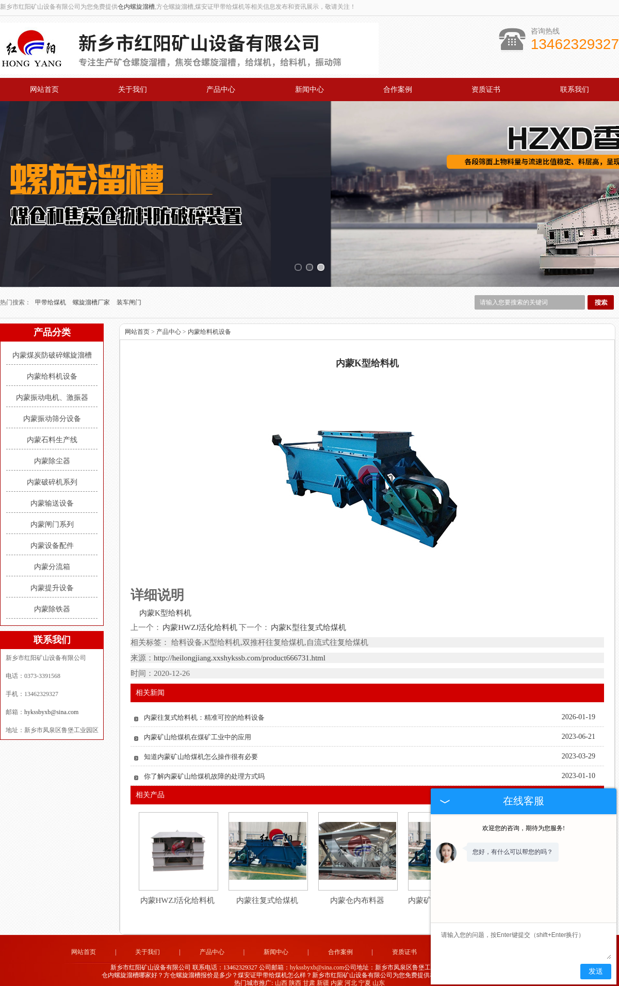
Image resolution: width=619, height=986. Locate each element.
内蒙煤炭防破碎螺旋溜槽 (52, 347)
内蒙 (337, 974)
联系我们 (574, 89)
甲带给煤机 (51, 294)
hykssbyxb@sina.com (51, 703)
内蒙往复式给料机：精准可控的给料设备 (204, 710)
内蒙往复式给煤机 (267, 892)
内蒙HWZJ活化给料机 (200, 619)
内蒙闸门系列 (52, 516)
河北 (351, 974)
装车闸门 (129, 294)
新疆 (323, 974)
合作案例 (397, 89)
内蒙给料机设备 (52, 368)
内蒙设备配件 (52, 537)
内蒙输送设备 (52, 495)
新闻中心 (309, 89)
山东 (378, 974)
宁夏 (365, 974)
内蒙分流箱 (52, 558)
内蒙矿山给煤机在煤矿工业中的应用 (197, 729)
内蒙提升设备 (52, 580)
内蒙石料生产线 (52, 431)
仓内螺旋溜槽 (136, 6)
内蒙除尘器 (52, 453)
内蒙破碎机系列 (52, 474)
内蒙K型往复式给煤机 (308, 619)
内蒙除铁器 (52, 601)
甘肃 (309, 974)
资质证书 (485, 89)
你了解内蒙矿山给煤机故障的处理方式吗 (204, 768)
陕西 (295, 974)
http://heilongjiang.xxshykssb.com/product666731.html (239, 650)
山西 (281, 974)
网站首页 (44, 89)
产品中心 (220, 89)
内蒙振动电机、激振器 (52, 389)
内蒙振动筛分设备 (52, 410)
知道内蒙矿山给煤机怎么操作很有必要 (201, 749)
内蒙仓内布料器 (357, 892)
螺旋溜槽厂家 (92, 294)
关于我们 (132, 89)
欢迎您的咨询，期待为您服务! (523, 828)
